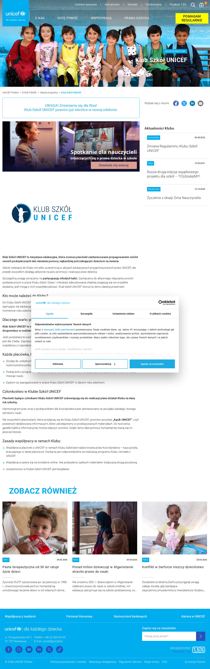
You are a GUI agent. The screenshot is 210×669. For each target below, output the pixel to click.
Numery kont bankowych (130, 616)
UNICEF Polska (10, 92)
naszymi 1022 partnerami (59, 329)
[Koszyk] (201, 5)
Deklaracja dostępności (102, 661)
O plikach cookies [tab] (160, 313)
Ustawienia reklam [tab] (123, 313)
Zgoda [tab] (49, 313)
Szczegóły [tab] (87, 313)
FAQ (164, 661)
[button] (41, 18)
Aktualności (112, 4)
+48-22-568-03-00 (55, 637)
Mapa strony (151, 661)
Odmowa (58, 363)
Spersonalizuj (105, 363)
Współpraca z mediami (20, 616)
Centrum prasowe (86, 4)
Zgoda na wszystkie (152, 363)
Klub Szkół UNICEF (71, 92)
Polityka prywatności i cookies (68, 661)
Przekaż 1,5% (178, 4)
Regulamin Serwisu (130, 661)
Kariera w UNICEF (193, 616)
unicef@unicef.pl (53, 641)
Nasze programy (49, 92)
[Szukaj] (193, 5)
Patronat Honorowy (79, 616)
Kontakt (133, 4)
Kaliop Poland (196, 661)
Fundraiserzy (154, 4)
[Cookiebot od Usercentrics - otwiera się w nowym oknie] (161, 302)
